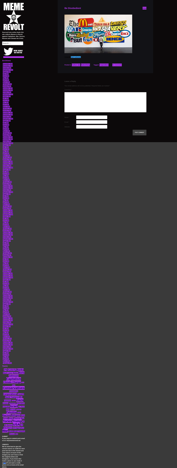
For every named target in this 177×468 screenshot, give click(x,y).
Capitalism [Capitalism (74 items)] (13, 378)
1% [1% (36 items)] (5, 369)
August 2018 (7, 216)
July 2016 (6, 259)
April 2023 (6, 104)
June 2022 (6, 125)
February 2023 (7, 108)
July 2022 (6, 123)
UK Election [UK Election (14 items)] (8, 425)
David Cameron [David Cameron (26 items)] (12, 397)
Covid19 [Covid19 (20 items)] (20, 394)
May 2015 (6, 285)
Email (66, 122)
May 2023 (6, 102)
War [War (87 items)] (5, 430)
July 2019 (6, 196)
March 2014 (6, 314)
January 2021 (7, 159)
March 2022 (6, 131)
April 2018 (6, 224)
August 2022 (7, 121)
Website (67, 127)
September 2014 (8, 302)
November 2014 (8, 298)
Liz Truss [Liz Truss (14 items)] (21, 406)
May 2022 (6, 127)
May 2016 (6, 263)
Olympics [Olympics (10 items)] (18, 409)
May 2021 (6, 151)
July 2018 (6, 218)
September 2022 (8, 119)
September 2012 (8, 349)
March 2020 (6, 180)
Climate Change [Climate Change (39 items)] (12, 382)
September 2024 (8, 70)
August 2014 (7, 304)
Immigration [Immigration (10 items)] (12, 403)
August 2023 (7, 96)
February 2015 (7, 292)
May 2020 (6, 176)
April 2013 (6, 334)
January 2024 (7, 86)
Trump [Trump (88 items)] (17, 421)
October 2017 (7, 237)
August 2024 (7, 72)
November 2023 (8, 90)
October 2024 (7, 68)
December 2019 (8, 186)
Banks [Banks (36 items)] (20, 369)
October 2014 (7, 300)
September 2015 (8, 277)
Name (66, 117)
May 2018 (6, 222)
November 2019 (8, 188)
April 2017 (6, 249)
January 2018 (7, 231)
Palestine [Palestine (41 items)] (11, 412)
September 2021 (8, 143)
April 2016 (6, 265)
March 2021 (6, 155)
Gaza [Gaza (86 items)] (19, 400)
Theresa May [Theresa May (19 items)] (19, 418)
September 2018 (8, 214)
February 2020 (7, 182)
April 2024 (6, 80)
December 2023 (8, 88)
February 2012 (7, 363)
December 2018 (8, 210)
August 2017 (7, 241)
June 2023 (6, 100)
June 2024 (6, 76)
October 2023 (7, 92)
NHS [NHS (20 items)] (8, 409)
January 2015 (7, 294)
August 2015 (7, 279)
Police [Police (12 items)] (19, 412)
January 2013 (7, 340)
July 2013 (6, 328)
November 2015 (8, 275)
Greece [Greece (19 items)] (5, 403)
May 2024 (6, 78)
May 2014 (6, 310)
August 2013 (7, 326)
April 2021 (6, 153)
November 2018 (8, 212)
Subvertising (85, 65)
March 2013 (6, 336)
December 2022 (8, 112)
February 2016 (7, 269)
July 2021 (6, 147)
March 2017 (6, 251)
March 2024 (6, 82)
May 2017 (6, 247)
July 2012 (6, 353)
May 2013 (6, 332)
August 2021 (7, 145)
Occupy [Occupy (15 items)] (13, 409)
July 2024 (6, 74)
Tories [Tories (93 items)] (7, 421)
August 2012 (7, 351)
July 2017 (6, 243)
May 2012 (6, 357)
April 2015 (6, 288)
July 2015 (6, 281)
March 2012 (6, 361)
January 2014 (7, 316)
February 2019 (7, 206)
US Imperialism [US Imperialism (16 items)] (18, 428)
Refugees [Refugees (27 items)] (15, 415)
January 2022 (7, 135)
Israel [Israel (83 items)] (14, 406)
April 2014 (6, 312)
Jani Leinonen (76, 57)
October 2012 (7, 347)
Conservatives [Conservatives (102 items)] (13, 388)
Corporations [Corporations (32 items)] (10, 394)
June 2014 (6, 308)
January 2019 (7, 208)
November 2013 (8, 320)
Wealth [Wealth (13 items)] (10, 431)
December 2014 (8, 296)
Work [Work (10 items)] (16, 434)
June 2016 (6, 261)
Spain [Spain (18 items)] (11, 418)
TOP (4, 463)
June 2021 (6, 149)
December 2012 (8, 342)
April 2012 (6, 359)
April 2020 (6, 178)
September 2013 (8, 324)
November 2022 (8, 114)
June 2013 (6, 330)
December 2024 (8, 64)
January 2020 (7, 184)
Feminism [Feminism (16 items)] (7, 400)
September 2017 (8, 239)
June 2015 (6, 283)
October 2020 (7, 165)
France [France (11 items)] (14, 400)
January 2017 (7, 255)
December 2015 (8, 273)
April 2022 (6, 129)
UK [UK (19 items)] (23, 422)
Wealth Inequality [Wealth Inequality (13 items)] (19, 431)
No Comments (117, 65)
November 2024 (8, 66)
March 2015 (6, 290)
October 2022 (7, 117)
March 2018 (6, 226)
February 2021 (7, 157)
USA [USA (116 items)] (16, 424)
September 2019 (8, 192)
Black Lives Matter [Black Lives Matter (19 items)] (10, 373)
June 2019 (6, 198)
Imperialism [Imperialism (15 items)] (20, 403)
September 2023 (8, 94)
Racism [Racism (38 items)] (6, 415)
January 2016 (7, 271)
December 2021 (8, 137)
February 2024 (7, 84)
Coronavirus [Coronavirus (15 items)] (13, 391)
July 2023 (6, 98)
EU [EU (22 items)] (21, 397)
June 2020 (6, 174)
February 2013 (7, 338)
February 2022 (7, 133)
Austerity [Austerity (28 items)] (11, 370)
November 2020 (8, 163)
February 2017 (7, 253)
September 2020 (8, 167)
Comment (68, 89)
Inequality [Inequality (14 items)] (6, 406)
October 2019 (7, 190)
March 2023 (6, 106)
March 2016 (6, 267)
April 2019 (6, 202)
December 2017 (8, 233)
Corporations (104, 65)
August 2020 (7, 169)
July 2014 (6, 306)
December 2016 (8, 257)
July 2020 (6, 171)
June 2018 (6, 220)
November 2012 (8, 345)
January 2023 (7, 110)
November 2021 (8, 139)
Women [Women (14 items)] (12, 434)
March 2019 (6, 204)
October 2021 (7, 141)
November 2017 (8, 235)
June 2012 (6, 355)
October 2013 (7, 322)
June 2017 (6, 245)
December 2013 (8, 318)
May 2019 (6, 200)
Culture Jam (76, 65)
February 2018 (7, 228)
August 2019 (7, 194)
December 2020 (8, 161)
